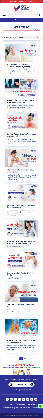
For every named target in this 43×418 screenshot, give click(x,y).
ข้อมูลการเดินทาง (26, 390)
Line (11, 399)
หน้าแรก (3, 20)
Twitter (23, 399)
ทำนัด (22, 2)
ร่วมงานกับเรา (31, 404)
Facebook (7, 399)
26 (17, 359)
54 (31, 359)
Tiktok (31, 399)
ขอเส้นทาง (21, 384)
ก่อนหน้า (9, 358)
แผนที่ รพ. (15, 390)
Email (35, 399)
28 (25, 359)
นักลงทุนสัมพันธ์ (8, 408)
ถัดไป (34, 358)
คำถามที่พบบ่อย (20, 404)
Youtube (15, 399)
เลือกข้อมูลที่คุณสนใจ (10, 37)
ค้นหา (35, 14)
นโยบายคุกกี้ (36, 408)
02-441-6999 (40, 14)
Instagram (19, 399)
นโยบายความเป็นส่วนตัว (23, 408)
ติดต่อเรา (31, 2)
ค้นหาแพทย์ (13, 2)
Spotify (27, 399)
